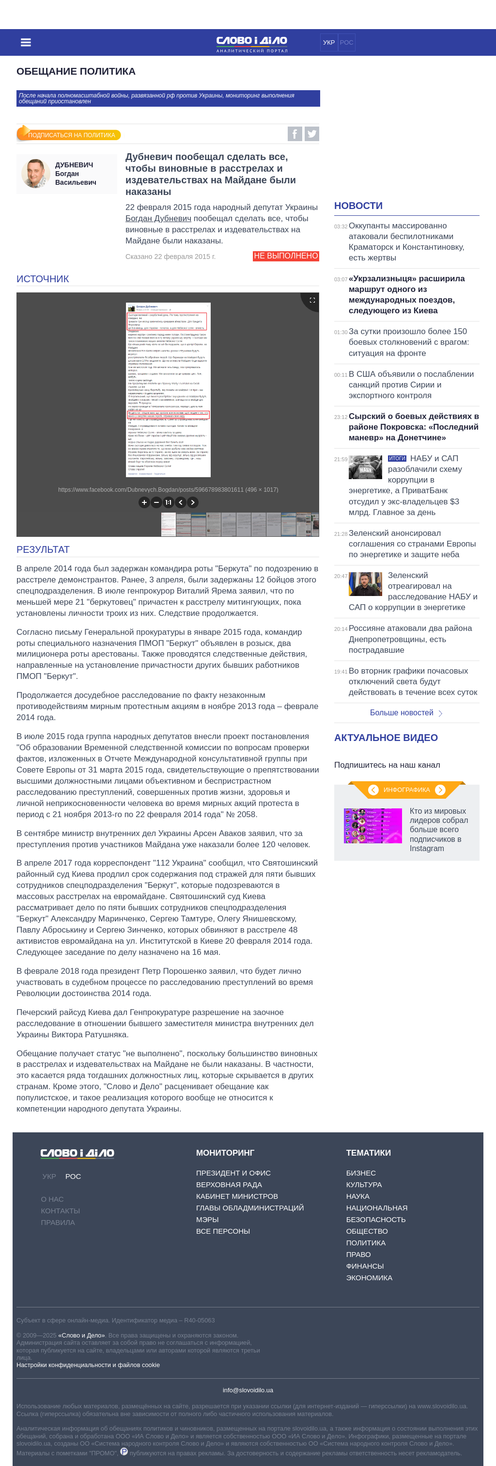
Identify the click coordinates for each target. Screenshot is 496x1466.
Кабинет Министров (237, 1196)
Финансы (365, 1266)
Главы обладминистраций (250, 1208)
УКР (329, 42)
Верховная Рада (229, 1184)
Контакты (60, 1211)
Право (358, 1254)
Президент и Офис (233, 1173)
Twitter (312, 134)
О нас (52, 1199)
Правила (58, 1222)
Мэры (207, 1219)
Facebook (295, 134)
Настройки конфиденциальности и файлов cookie (88, 1365)
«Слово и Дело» (81, 1335)
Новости (358, 205)
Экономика (369, 1277)
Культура (364, 1184)
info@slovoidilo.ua (248, 1390)
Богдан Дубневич (158, 218)
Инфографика (407, 789)
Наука (358, 1196)
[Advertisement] (415, 133)
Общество (367, 1231)
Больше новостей (406, 713)
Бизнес (361, 1173)
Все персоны (223, 1231)
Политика (366, 1243)
